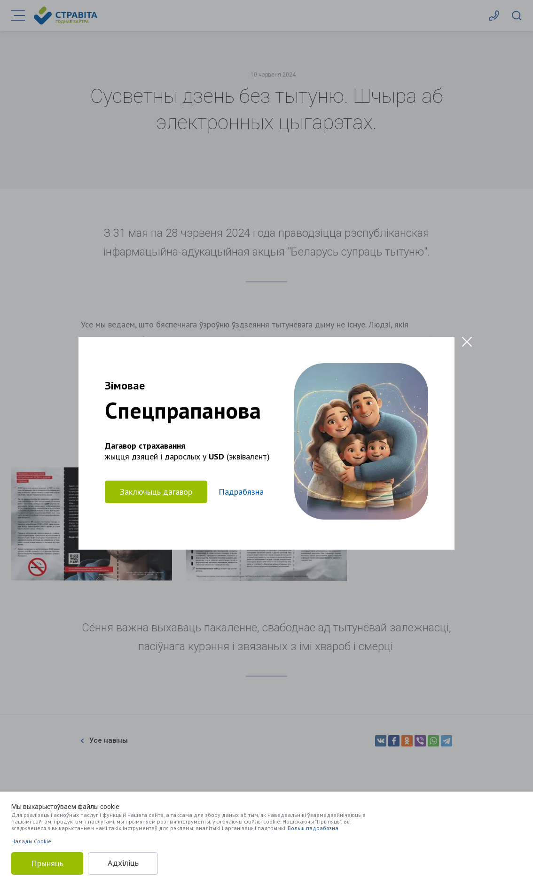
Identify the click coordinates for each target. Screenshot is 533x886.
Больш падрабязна (313, 828)
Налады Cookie (31, 841)
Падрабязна (241, 491)
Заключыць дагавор (156, 491)
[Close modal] (467, 342)
